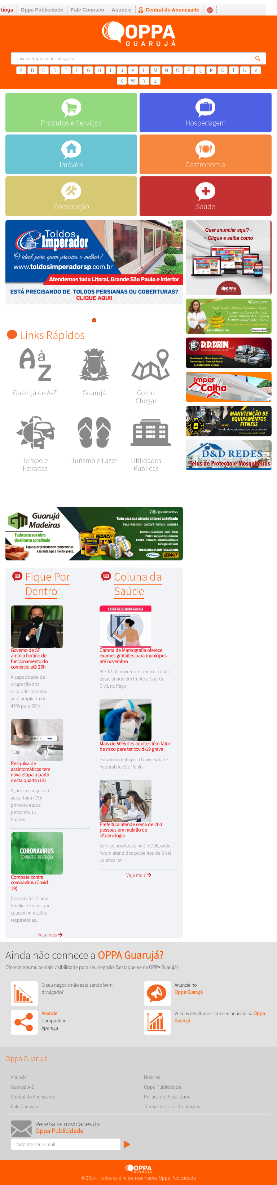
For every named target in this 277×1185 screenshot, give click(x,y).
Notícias (152, 1077)
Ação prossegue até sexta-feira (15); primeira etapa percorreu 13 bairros (30, 805)
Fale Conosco (87, 10)
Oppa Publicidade (42, 10)
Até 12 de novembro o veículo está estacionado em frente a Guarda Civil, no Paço (134, 678)
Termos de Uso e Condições (172, 1106)
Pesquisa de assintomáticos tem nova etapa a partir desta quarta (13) (30, 771)
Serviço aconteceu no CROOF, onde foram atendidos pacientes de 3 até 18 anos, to (136, 852)
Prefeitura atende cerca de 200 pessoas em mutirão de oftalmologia (131, 830)
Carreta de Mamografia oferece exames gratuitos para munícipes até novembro (133, 656)
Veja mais (50, 934)
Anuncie (122, 10)
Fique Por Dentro (47, 583)
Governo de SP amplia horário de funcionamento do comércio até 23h (29, 658)
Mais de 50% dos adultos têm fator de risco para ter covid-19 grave (135, 746)
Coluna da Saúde (138, 583)
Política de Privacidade (167, 1096)
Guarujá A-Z (22, 1087)
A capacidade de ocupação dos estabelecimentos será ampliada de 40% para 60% (29, 691)
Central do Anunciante (172, 10)
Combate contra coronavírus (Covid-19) (30, 882)
